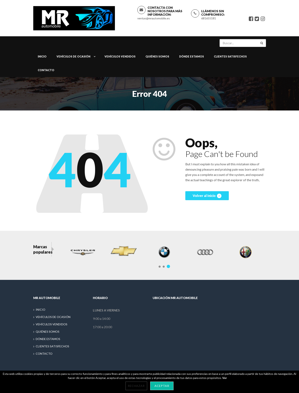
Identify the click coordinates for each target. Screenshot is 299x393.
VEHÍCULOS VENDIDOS (120, 57)
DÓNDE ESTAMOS (191, 57)
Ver (224, 378)
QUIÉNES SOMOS (157, 57)
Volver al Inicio (207, 197)
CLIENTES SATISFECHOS (230, 57)
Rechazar (136, 385)
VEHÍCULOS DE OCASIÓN (73, 57)
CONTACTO (46, 70)
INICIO (42, 57)
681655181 (208, 18)
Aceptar (162, 385)
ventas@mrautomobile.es (153, 18)
